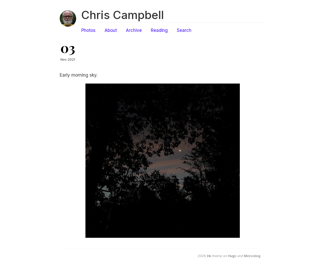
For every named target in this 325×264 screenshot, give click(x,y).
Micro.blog (252, 256)
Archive (134, 30)
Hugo (232, 256)
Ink (209, 256)
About (110, 30)
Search (184, 30)
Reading (159, 30)
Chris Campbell (122, 15)
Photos (88, 30)
